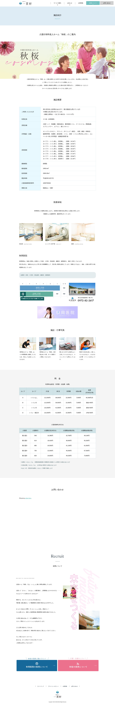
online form (28, 498)
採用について (93, 3)
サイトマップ (40, 686)
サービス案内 (57, 3)
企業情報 (80, 3)
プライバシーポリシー (53, 686)
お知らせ (69, 3)
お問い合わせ (106, 3)
